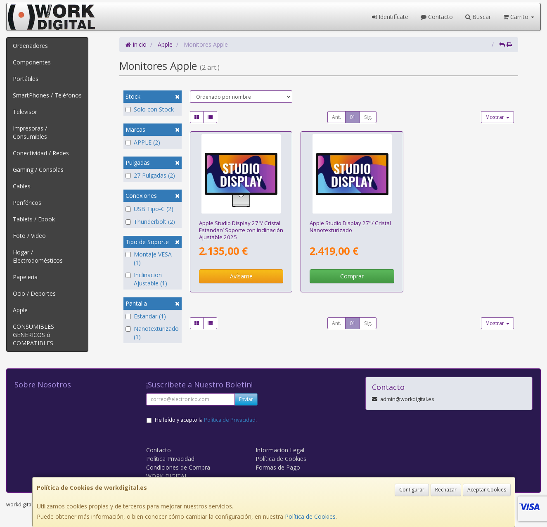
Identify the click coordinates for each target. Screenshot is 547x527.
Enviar (246, 399)
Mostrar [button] (497, 117)
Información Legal (280, 450)
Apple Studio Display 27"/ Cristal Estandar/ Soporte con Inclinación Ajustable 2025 (241, 230)
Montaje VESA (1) (149, 258)
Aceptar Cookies (486, 489)
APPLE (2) (143, 142)
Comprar (352, 276)
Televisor (25, 112)
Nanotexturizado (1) (152, 333)
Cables (22, 186)
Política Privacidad (170, 459)
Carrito (518, 17)
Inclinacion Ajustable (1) (146, 279)
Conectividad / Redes (41, 153)
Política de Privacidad (230, 419)
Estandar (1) (146, 316)
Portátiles (25, 79)
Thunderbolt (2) (150, 222)
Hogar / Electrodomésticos (38, 256)
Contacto (437, 17)
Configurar (411, 489)
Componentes (32, 62)
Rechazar (446, 489)
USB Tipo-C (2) (149, 209)
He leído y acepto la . (206, 419)
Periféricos (27, 203)
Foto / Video (29, 236)
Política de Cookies (310, 516)
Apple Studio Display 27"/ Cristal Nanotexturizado (350, 226)
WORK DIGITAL (167, 476)
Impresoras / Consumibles (30, 132)
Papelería (25, 277)
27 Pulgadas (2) (150, 175)
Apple (20, 310)
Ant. (336, 117)
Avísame (241, 276)
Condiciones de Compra (178, 467)
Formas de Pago (278, 467)
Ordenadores (30, 46)
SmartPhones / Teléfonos (47, 95)
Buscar (478, 17)
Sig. (368, 117)
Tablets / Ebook (34, 219)
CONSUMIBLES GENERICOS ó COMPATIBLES (33, 335)
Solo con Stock (150, 109)
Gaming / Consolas (38, 169)
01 (352, 117)
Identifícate (390, 17)
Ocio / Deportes (34, 293)
